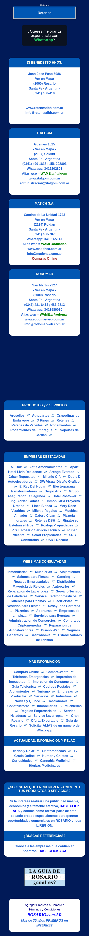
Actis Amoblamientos (45, 467)
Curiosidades (22, 760)
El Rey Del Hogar (32, 486)
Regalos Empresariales (31, 581)
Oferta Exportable (44, 720)
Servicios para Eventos (52, 615)
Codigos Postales (56, 686)
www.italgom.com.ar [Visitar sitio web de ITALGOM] (44, 178)
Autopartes (40, 415)
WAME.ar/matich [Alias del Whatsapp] (53, 244)
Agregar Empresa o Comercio (44, 905)
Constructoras (18, 706)
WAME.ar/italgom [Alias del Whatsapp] (54, 173)
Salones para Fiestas (33, 576)
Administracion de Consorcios (32, 620)
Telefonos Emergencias (31, 677)
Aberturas (44, 611)
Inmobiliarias (18, 572)
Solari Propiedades (46, 535)
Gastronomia (40, 635)
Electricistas (62, 601)
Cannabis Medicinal (55, 760)
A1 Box (16, 467)
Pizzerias (22, 611)
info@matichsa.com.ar (44, 253)
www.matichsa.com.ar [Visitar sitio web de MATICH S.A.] (44, 249)
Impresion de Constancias (53, 681)
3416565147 (53, 239)
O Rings (42, 420)
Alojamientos (70, 572)
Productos (19, 696)
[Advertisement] (42, 368)
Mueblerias (43, 572)
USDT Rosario (57, 540)
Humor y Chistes (55, 756)
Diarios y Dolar (23, 751)
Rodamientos (60, 425)
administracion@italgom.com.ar (44, 183)
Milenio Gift (52, 476)
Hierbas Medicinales (44, 765)
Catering (63, 576)
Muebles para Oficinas (28, 601)
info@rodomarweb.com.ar (45, 324)
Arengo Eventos (61, 472)
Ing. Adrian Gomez (25, 501)
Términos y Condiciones (44, 909)
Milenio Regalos (44, 510)
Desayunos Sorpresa (64, 606)
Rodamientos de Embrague (31, 430)
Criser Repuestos (22, 476)
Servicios (41, 696)
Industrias (64, 696)
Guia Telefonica (24, 686)
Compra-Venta (57, 672)
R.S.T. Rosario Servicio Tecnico (36, 530)
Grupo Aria (52, 491)
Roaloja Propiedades (57, 525)
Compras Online (26, 672)
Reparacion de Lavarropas (28, 591)
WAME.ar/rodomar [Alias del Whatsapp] (54, 314)
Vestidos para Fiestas (23, 606)
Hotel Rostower (64, 496)
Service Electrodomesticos (56, 596)
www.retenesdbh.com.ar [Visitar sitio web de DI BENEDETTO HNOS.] (44, 108)
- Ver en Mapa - (44, 78)
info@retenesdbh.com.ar (44, 112)
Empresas (65, 691)
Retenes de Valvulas (27, 425)
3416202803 (53, 168)
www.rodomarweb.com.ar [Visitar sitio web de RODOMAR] (44, 319)
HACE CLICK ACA (52, 851)
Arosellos (17, 415)
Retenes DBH (45, 520)
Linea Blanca (42, 506)
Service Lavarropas (48, 715)
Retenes (63, 420)
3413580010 (53, 309)
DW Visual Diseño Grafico (59, 481)
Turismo (43, 691)
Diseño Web (50, 630)
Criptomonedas (54, 751)
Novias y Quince (27, 701)
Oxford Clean (45, 515)
